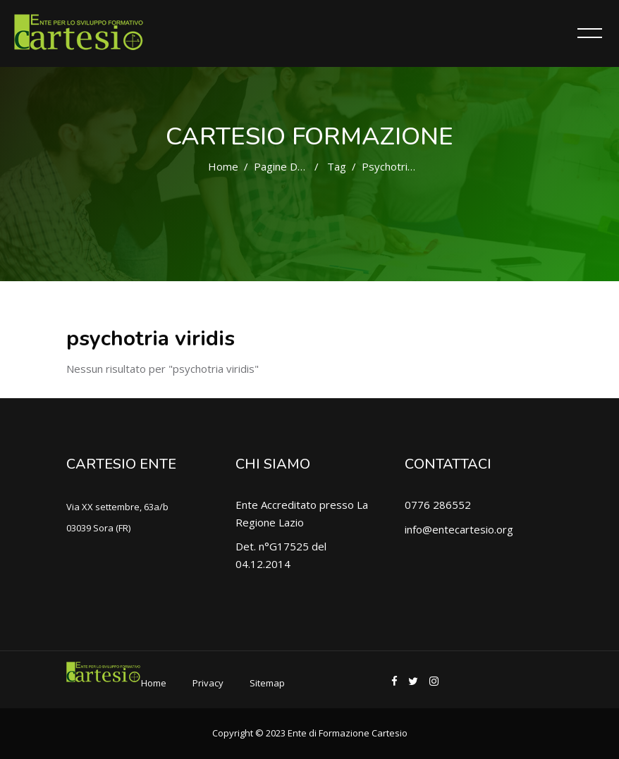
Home (223, 166)
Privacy (207, 683)
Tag (336, 166)
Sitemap (267, 683)
